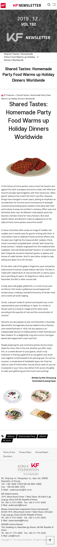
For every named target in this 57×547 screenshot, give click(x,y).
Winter (11, 436)
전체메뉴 (54, 4)
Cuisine (7, 440)
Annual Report (41, 452)
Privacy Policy (25, 452)
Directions (7, 456)
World (43, 436)
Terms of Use (9, 452)
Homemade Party (27, 436)
